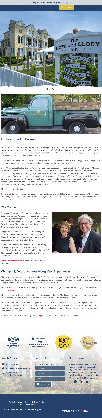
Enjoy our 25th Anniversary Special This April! (51, 2)
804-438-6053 (71, 315)
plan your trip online (45, 315)
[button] (54, 8)
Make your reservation (11, 260)
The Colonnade (13, 290)
